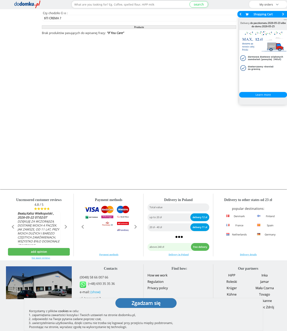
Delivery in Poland (179, 254)
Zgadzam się (146, 303)
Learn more (263, 95)
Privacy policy (157, 288)
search (199, 4)
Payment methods (108, 254)
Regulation (155, 281)
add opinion (39, 252)
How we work (157, 275)
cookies (63, 311)
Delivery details (248, 254)
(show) (95, 292)
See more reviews (41, 258)
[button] (12, 235)
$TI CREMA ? (52, 18)
